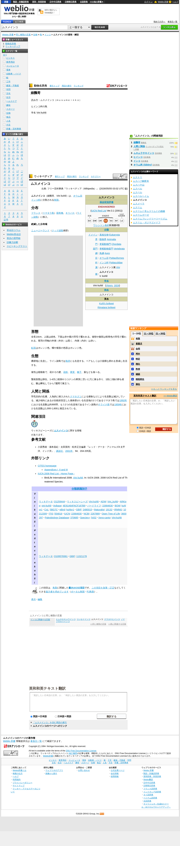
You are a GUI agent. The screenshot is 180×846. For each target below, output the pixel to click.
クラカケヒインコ (112, 619)
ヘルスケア (11, 101)
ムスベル (137, 188)
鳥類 (56, 200)
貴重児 (139, 343)
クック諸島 (57, 230)
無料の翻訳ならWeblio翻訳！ (50, 11)
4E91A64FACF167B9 (74, 505)
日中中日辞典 (55, 2)
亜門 (95, 248)
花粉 (65, 372)
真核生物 (104, 234)
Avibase (57, 505)
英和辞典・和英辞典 (152, 776)
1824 (116, 285)
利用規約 (17, 779)
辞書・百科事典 (13, 129)
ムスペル (137, 192)
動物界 (102, 239)
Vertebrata (119, 248)
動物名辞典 (40, 85)
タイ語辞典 (148, 795)
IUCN (67, 513)
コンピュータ (12, 66)
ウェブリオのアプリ (54, 770)
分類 (106, 229)
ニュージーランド (40, 230)
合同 (138, 349)
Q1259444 (59, 501)
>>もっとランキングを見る (164, 389)
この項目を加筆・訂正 (102, 587)
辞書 (6, 2)
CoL (46, 509)
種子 (79, 372)
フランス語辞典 (150, 789)
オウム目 (104, 258)
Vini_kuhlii (112, 501)
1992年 (123, 400)
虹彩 (33, 348)
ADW (103, 501)
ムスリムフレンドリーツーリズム (150, 218)
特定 (138, 359)
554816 (58, 513)
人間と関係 (139, 146)
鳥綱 (101, 253)
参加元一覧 (172, 21)
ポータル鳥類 (78, 591)
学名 (106, 281)
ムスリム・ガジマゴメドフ (146, 222)
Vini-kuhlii (117, 517)
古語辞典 (84, 2)
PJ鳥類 (90, 591)
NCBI (86, 513)
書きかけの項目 (77, 587)
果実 (72, 372)
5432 (93, 517)
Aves (107, 253)
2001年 (69, 451)
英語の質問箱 (13, 238)
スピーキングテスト (17, 246)
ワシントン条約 (101, 225)
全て (5, 55)
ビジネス (10, 58)
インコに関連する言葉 (40, 620)
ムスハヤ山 (138, 185)
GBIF (79, 509)
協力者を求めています (57, 591)
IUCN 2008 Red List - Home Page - (56, 473)
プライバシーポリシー (22, 783)
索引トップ (54, 86)
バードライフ (94, 505)
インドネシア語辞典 (152, 792)
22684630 (107, 505)
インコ (47, 34)
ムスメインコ (61, 430)
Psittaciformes (116, 258)
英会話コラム (13, 230)
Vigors (109, 285)
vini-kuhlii (46, 505)
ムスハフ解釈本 (141, 181)
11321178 (81, 556)
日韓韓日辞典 (70, 2)
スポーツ (10, 109)
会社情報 (115, 773)
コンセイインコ (83, 619)
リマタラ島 (48, 213)
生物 (35, 34)
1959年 (118, 404)
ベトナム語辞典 (150, 798)
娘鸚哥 (136, 142)
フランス (35, 213)
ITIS (51, 513)
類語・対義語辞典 (21, 2)
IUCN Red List (98, 210)
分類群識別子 (79, 488)
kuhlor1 (70, 509)
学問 (8, 89)
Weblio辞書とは (19, 770)
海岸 (67, 361)
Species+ (85, 517)
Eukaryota (114, 234)
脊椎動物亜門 (106, 248)
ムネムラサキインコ (143, 153)
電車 (8, 70)
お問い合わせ (84, 770)
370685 (74, 517)
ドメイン (93, 234)
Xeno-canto (104, 517)
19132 (109, 509)
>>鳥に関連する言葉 (117, 624)
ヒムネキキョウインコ (66, 619)
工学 (8, 81)
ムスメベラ (138, 203)
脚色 (138, 384)
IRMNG (118, 509)
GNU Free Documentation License (81, 751)
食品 (8, 117)
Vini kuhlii (41, 112)
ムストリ (137, 177)
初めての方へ (159, 21)
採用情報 (115, 776)
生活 (8, 97)
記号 (6, 219)
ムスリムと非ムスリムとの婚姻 (149, 211)
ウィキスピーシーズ (77, 501)
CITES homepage (47, 465)
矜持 (138, 369)
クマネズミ (76, 396)
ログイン (148, 1)
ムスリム (137, 207)
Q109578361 (60, 556)
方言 (8, 125)
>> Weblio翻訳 (170, 396)
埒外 (138, 354)
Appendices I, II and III (56, 469)
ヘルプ (175, 2)
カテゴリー (96, 176)
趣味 (8, 105)
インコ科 (104, 262)
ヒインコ (35, 106)
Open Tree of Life (111, 513)
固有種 (59, 213)
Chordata (116, 244)
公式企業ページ (117, 770)
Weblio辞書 (48, 756)
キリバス (70, 213)
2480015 (87, 509)
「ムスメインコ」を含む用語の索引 (50, 722)
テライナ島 (104, 404)
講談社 (59, 451)
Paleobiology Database (57, 517)
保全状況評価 (106, 202)
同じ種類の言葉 (23, 34)
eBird (62, 509)
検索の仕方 (18, 773)
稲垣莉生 (140, 379)
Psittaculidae (116, 262)
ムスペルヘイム (141, 196)
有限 (138, 338)
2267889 (95, 513)
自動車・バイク (13, 74)
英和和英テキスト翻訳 (47, 688)
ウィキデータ (46, 501)
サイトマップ (19, 785)
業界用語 (10, 62)
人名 (8, 121)
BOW (117, 505)
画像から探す (51, 773)
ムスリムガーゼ (141, 215)
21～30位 (160, 333)
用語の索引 (67, 86)
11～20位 (148, 333)
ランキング (78, 86)
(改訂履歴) (73, 753)
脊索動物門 (105, 244)
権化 (138, 364)
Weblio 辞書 (163, 2)
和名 (106, 290)
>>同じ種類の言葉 (98, 624)
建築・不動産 (12, 85)
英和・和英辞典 (39, 2)
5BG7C (54, 509)
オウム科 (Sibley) (142, 164)
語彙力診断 (12, 242)
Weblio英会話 (14, 234)
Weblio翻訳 (148, 779)
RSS (102, 814)
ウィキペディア (43, 176)
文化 (8, 93)
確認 (138, 374)
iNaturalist (99, 509)
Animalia (111, 239)
